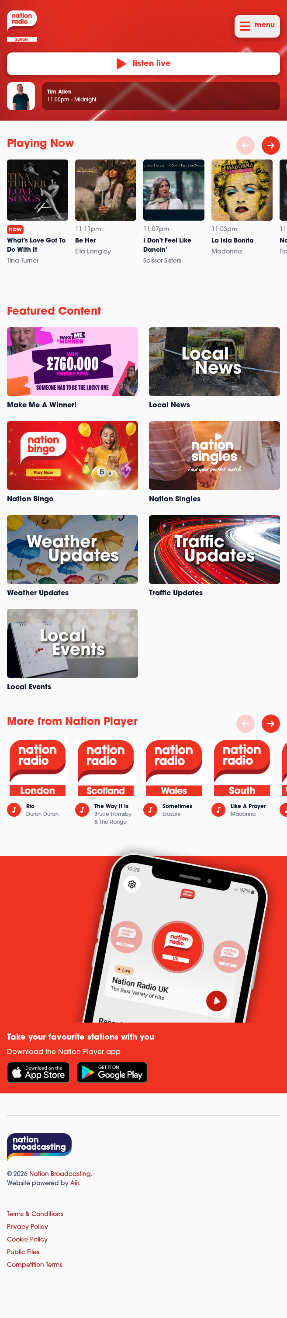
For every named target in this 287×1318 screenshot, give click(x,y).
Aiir (74, 1183)
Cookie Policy (27, 1240)
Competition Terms (34, 1265)
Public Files (23, 1252)
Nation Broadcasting (60, 1174)
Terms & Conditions (35, 1214)
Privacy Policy (27, 1227)
